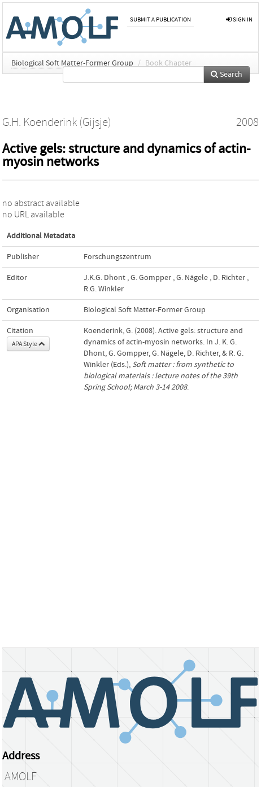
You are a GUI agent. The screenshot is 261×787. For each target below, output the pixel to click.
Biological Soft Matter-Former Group (72, 63)
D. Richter (229, 277)
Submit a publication (160, 19)
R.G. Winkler (104, 289)
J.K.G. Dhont (104, 277)
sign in (239, 19)
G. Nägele (192, 277)
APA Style (28, 344)
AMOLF (21, 777)
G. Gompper (150, 277)
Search (226, 74)
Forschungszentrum (117, 256)
